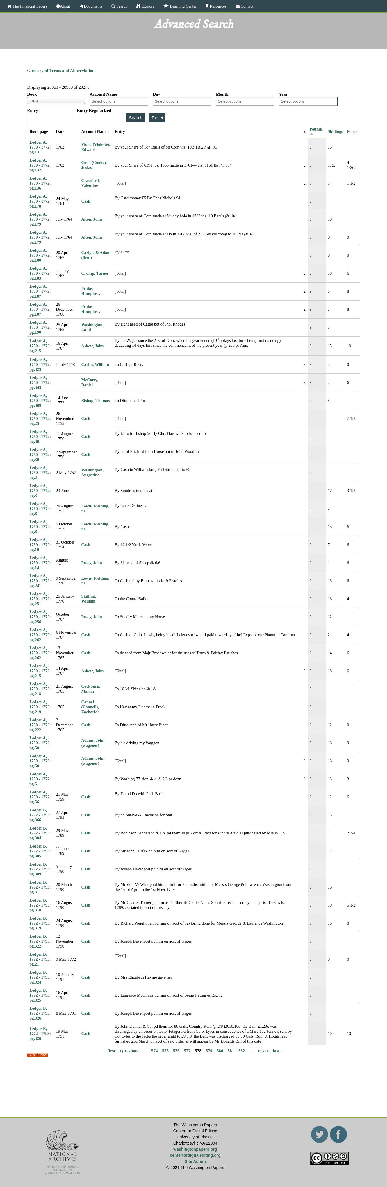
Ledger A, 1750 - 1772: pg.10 (40, 544)
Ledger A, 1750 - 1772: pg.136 (40, 183)
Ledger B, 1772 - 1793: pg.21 (40, 959)
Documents (92, 6)
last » (278, 1050)
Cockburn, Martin (90, 688)
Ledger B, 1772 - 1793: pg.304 (40, 833)
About (65, 6)
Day (156, 94)
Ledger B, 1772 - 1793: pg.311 (40, 887)
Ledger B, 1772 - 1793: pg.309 (40, 869)
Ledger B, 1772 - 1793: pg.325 (40, 995)
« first (109, 1050)
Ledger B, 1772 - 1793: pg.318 (40, 905)
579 (209, 1050)
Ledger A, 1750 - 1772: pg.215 (40, 346)
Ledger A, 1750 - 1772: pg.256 (40, 616)
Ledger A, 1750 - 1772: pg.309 (40, 400)
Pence (352, 131)
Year (283, 94)
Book (32, 94)
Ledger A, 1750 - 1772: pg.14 (40, 562)
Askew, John (92, 346)
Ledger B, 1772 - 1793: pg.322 (40, 941)
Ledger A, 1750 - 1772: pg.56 (40, 797)
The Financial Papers (29, 6)
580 (220, 1050)
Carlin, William (95, 364)
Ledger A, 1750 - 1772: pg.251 (40, 598)
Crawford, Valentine (90, 183)
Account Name (103, 94)
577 (187, 1050)
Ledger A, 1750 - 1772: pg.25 (40, 418)
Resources (217, 6)
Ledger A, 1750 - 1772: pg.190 (40, 327)
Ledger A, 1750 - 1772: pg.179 (40, 219)
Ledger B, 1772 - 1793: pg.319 (40, 923)
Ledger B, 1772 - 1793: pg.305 (40, 851)
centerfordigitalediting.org (195, 1155)
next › (263, 1050)
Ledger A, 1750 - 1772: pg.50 (40, 743)
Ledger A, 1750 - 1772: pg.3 (40, 490)
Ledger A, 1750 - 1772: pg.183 (40, 273)
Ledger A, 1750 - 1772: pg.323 (40, 364)
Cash (85, 201)
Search (121, 6)
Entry (32, 110)
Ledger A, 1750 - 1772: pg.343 (40, 382)
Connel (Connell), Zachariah (90, 707)
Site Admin (195, 1161)
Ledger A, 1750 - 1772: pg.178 (40, 201)
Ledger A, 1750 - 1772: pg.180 (40, 255)
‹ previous (129, 1050)
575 (165, 1050)
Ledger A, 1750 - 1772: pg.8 (40, 508)
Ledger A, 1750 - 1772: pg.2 (40, 472)
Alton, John (91, 219)
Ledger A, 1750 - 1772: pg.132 (40, 165)
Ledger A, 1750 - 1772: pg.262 (40, 635)
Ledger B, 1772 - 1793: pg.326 (40, 1013)
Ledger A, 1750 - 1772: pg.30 (40, 436)
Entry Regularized (94, 110)
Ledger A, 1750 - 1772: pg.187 (40, 291)
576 (176, 1050)
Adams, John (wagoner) (93, 743)
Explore (147, 6)
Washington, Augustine (92, 472)
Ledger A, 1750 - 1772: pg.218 (40, 689)
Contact (247, 6)
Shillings (335, 131)
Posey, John (91, 562)
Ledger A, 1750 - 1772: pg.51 (40, 779)
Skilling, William (88, 598)
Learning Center (183, 6)
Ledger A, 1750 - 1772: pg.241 (40, 580)
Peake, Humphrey (91, 291)
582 (241, 1050)
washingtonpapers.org (195, 1149)
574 (154, 1050)
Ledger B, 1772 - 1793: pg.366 (40, 815)
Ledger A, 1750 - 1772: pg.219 (40, 707)
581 (230, 1050)
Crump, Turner (95, 273)
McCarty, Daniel (89, 382)
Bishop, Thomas (95, 400)
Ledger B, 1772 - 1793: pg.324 (40, 977)
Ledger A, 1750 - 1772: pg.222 (40, 725)
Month (222, 94)
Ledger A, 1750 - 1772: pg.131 (40, 147)
